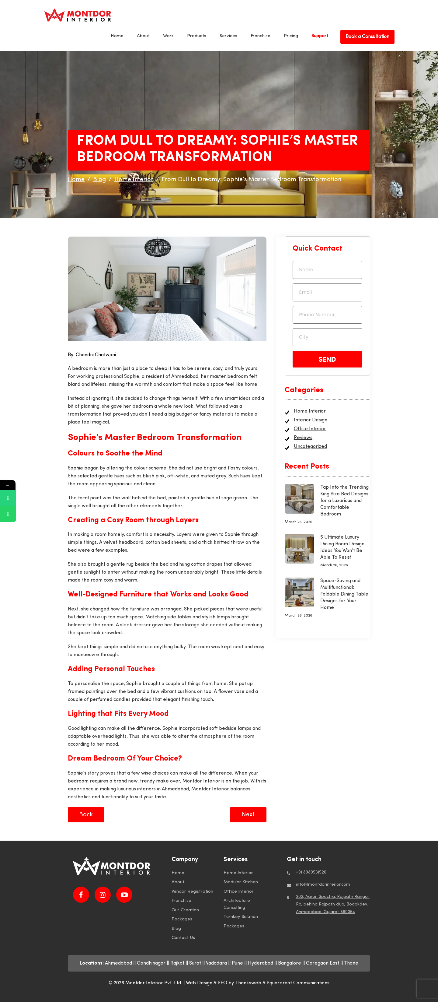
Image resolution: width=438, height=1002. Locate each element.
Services (228, 36)
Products (196, 36)
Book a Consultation (367, 36)
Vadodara (216, 963)
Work (168, 36)
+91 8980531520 (311, 872)
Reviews (303, 437)
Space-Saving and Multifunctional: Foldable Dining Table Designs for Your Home (344, 594)
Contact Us (183, 938)
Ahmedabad (118, 963)
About (143, 36)
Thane (351, 963)
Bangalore (289, 963)
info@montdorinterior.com (323, 884)
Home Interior (310, 411)
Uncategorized (310, 446)
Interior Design (310, 420)
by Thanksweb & (247, 983)
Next (248, 815)
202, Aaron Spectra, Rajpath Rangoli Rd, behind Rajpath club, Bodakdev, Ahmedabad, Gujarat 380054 (333, 904)
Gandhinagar (151, 963)
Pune (237, 963)
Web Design (199, 983)
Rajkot (177, 963)
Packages (182, 919)
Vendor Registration (192, 891)
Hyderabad (260, 963)
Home (117, 36)
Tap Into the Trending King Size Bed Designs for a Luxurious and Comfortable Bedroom (344, 501)
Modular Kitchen (241, 882)
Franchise (260, 36)
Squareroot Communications (298, 983)
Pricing (291, 36)
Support (319, 36)
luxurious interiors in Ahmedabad (153, 789)
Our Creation (185, 910)
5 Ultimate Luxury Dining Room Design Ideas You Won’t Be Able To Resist (342, 547)
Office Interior (310, 429)
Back (86, 815)
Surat (195, 963)
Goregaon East (322, 963)
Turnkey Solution (241, 917)
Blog (176, 928)
